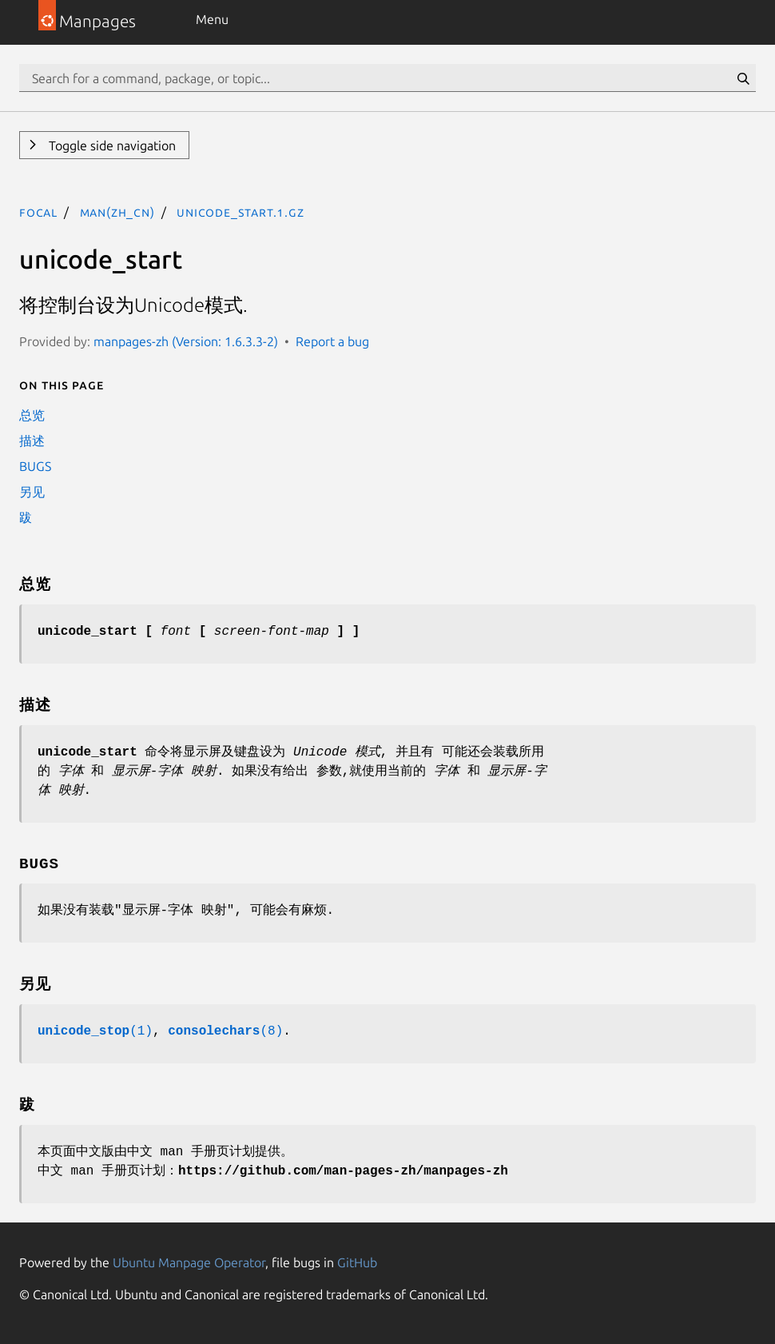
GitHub (357, 1262)
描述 (32, 440)
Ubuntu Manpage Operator (189, 1262)
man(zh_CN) (117, 212)
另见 (32, 492)
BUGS (35, 466)
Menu (212, 19)
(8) (225, 1031)
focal (38, 212)
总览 (32, 415)
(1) (95, 1031)
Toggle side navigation (111, 145)
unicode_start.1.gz (240, 212)
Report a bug (332, 341)
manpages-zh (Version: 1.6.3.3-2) (185, 341)
